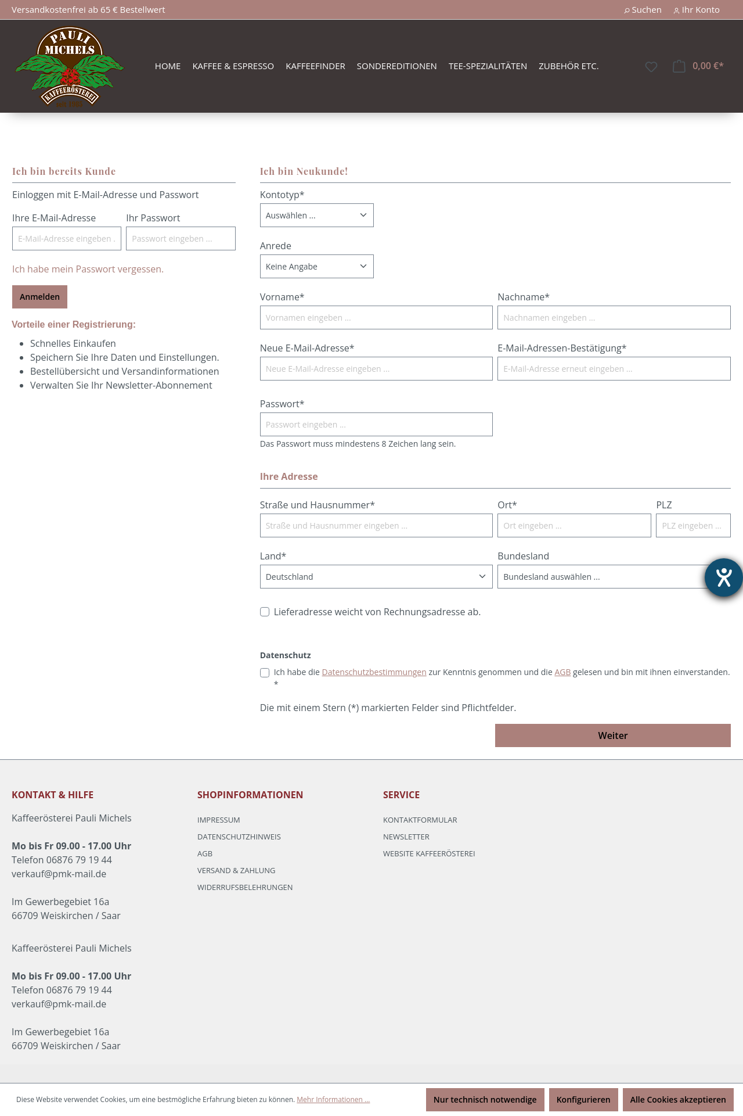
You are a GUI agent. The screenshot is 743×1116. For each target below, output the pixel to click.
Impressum (218, 819)
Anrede (275, 245)
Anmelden (40, 296)
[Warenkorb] (698, 66)
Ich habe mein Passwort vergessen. (88, 269)
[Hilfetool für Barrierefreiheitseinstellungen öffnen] (724, 577)
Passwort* (282, 403)
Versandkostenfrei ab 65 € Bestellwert (88, 9)
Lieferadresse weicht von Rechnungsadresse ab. (377, 611)
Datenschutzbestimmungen (374, 671)
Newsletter (406, 836)
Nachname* (523, 296)
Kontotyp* (282, 194)
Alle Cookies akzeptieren (678, 1099)
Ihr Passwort (153, 217)
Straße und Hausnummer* (317, 504)
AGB (562, 671)
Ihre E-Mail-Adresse (54, 217)
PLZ (664, 504)
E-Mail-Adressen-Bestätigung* (561, 348)
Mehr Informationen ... (333, 1099)
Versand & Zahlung (236, 870)
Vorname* (282, 296)
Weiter (613, 735)
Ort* (507, 504)
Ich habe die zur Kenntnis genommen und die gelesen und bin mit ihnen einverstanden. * (502, 678)
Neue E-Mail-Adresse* (307, 348)
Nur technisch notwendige (485, 1099)
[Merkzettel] (651, 66)
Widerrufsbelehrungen (245, 887)
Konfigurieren (584, 1099)
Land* (273, 556)
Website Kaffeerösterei (429, 853)
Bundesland (523, 556)
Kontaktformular (420, 819)
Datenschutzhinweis (239, 836)
